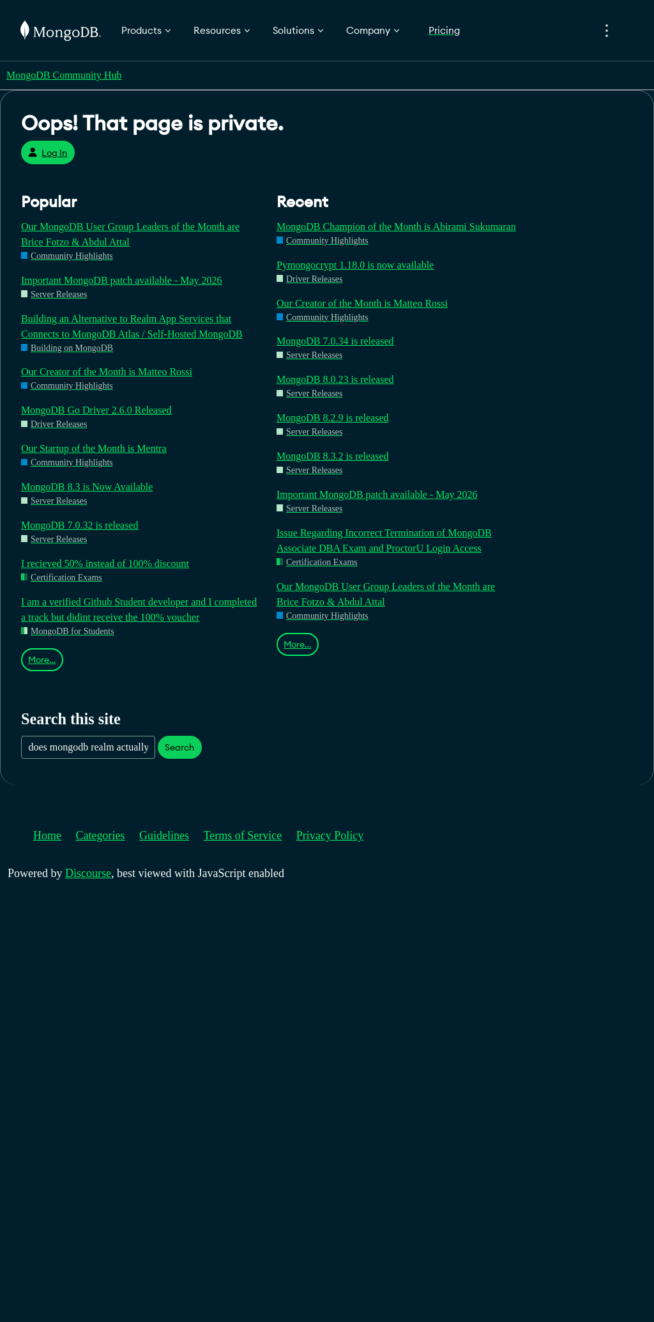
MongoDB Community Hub (63, 75)
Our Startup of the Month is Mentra (94, 448)
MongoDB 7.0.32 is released (80, 525)
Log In (47, 153)
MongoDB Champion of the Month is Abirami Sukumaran (396, 226)
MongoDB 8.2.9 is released (333, 417)
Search (179, 747)
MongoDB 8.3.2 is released (333, 456)
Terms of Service (243, 835)
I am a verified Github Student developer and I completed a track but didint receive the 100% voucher (139, 609)
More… (42, 659)
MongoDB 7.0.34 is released (335, 341)
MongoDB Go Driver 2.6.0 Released (96, 410)
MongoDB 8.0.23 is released (335, 379)
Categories (100, 835)
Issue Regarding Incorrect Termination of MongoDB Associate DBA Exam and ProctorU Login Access (384, 540)
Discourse (88, 873)
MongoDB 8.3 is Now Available (87, 486)
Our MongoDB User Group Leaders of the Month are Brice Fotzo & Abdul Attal (130, 234)
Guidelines (164, 835)
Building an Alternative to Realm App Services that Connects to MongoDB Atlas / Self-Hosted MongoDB (132, 326)
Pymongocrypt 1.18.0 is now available (355, 265)
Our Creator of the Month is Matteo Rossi (106, 371)
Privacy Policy (330, 835)
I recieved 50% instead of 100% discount (105, 563)
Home (47, 835)
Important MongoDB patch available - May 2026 (121, 280)
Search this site (71, 718)
